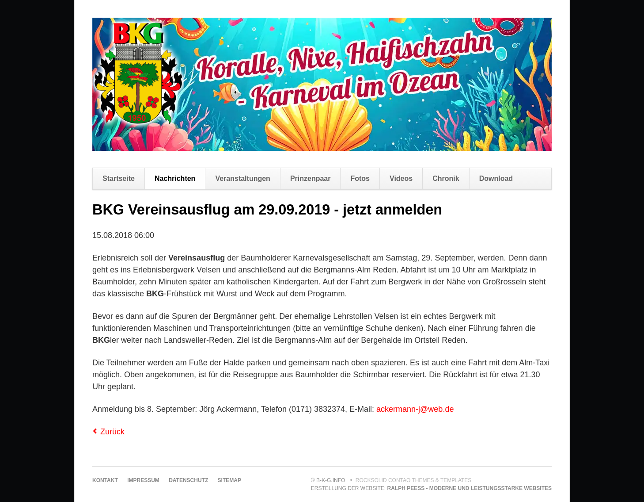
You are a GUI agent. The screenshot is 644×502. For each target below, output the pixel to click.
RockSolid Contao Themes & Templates (414, 480)
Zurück (112, 431)
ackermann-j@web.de (415, 409)
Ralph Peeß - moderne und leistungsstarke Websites (469, 488)
